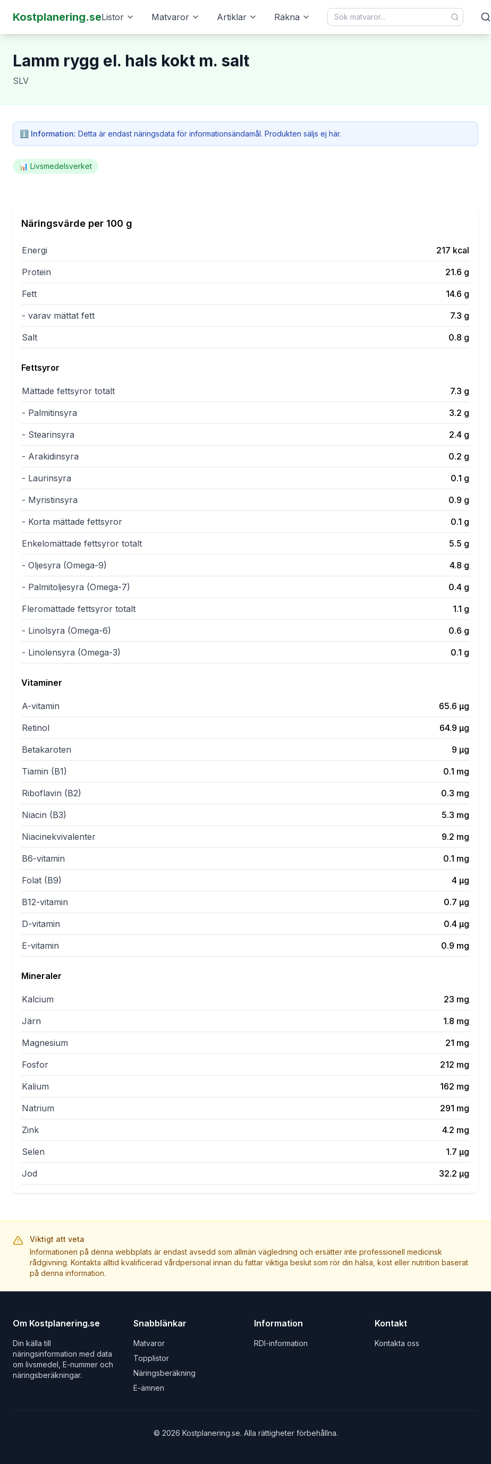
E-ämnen (148, 1387)
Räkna (292, 17)
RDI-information (281, 1343)
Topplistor (151, 1358)
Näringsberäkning (164, 1372)
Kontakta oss (397, 1343)
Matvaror (175, 17)
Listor (117, 17)
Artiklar (237, 17)
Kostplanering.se (57, 17)
